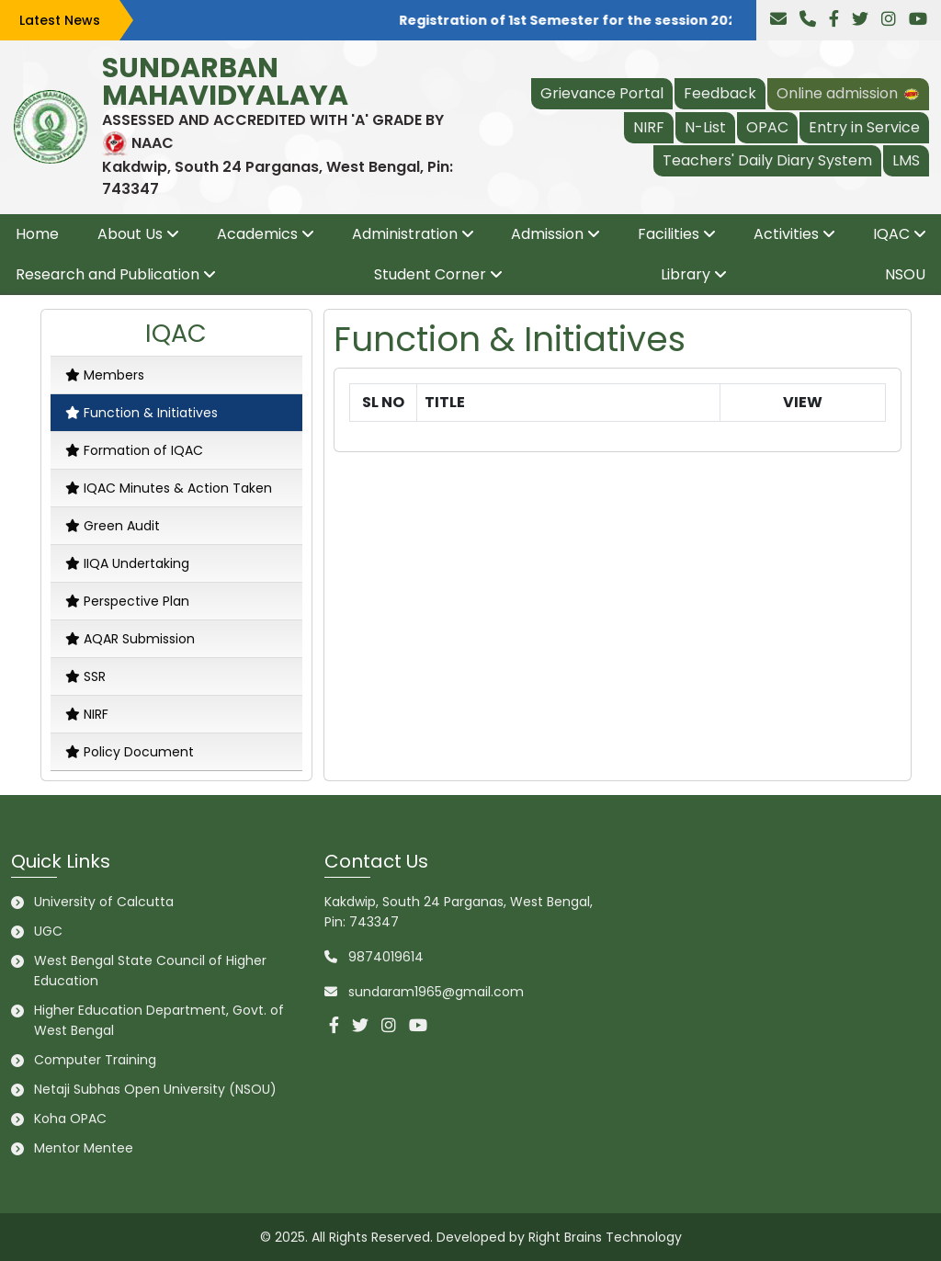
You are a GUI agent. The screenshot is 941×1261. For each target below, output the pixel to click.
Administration (405, 233)
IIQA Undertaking (127, 563)
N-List (705, 127)
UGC (48, 931)
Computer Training (95, 1060)
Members (104, 375)
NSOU (905, 274)
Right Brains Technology (605, 1237)
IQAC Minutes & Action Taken (168, 488)
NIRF (648, 127)
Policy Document (129, 752)
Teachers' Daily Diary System (767, 160)
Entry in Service (864, 127)
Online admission (848, 93)
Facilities (668, 233)
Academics (257, 233)
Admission (547, 233)
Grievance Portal (601, 93)
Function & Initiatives (141, 412)
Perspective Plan (127, 601)
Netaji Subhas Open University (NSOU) (155, 1089)
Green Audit (112, 526)
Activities (786, 233)
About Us (130, 233)
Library (685, 274)
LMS (906, 160)
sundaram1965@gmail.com (436, 992)
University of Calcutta (104, 901)
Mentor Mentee (83, 1148)
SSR (85, 676)
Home (37, 233)
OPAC (767, 127)
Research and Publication (107, 274)
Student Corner (430, 274)
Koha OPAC (70, 1118)
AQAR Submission (130, 639)
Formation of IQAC (134, 450)
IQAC (891, 233)
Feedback (720, 93)
